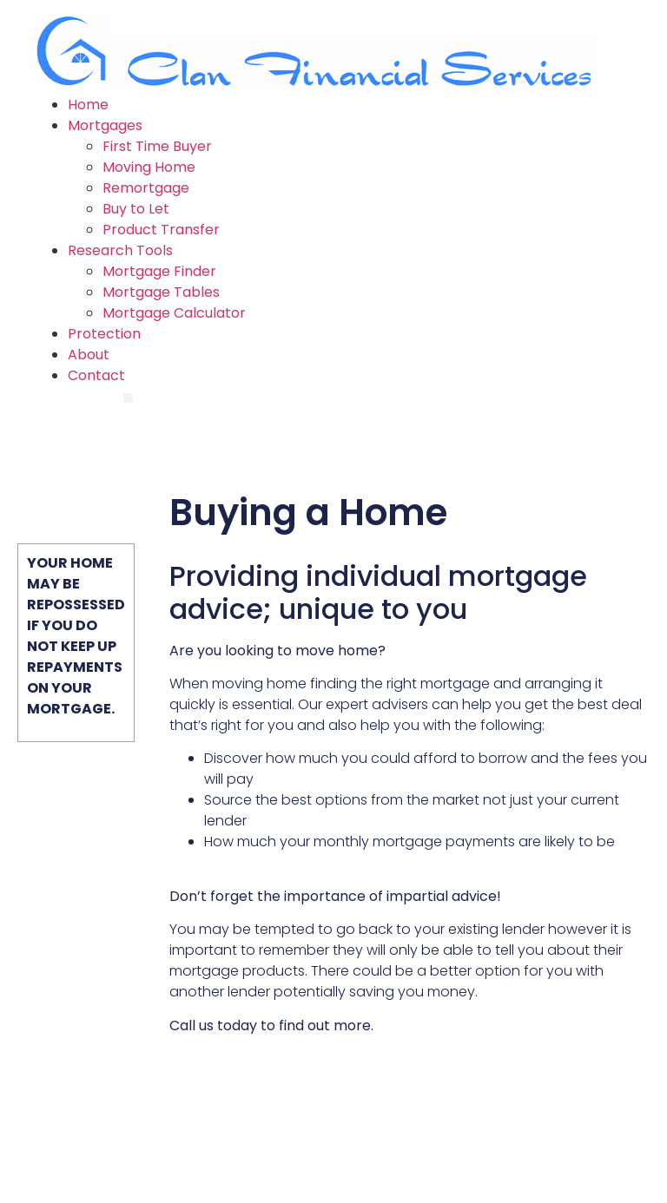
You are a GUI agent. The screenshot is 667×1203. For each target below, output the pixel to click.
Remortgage (145, 188)
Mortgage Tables (161, 292)
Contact (96, 375)
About (88, 355)
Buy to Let (135, 209)
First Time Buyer (157, 146)
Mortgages (105, 125)
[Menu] (128, 398)
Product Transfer (161, 230)
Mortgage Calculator (174, 313)
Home (88, 105)
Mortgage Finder (159, 271)
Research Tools (120, 250)
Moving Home (148, 167)
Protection (104, 334)
